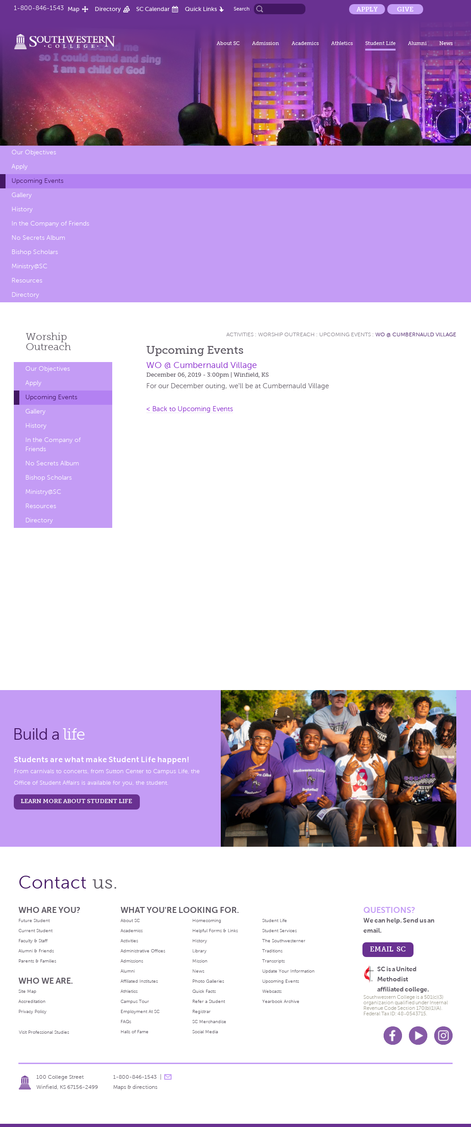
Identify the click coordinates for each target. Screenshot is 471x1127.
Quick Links (201, 9)
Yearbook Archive (280, 1001)
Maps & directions (135, 1087)
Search (242, 8)
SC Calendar (153, 9)
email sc (388, 949)
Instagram (443, 1035)
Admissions (132, 960)
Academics (305, 43)
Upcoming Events (37, 180)
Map (74, 9)
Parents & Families (37, 960)
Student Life (380, 43)
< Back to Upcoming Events (189, 409)
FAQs (126, 1021)
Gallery (21, 195)
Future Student (34, 920)
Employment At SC (140, 1011)
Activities (239, 334)
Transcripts (273, 960)
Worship (48, 341)
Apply (367, 9)
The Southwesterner (283, 940)
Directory (108, 9)
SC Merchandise (209, 1021)
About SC (228, 43)
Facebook (393, 1035)
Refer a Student (208, 1001)
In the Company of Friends (50, 223)
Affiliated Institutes (139, 981)
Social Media (205, 1031)
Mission (199, 960)
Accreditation (32, 1001)
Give (405, 9)
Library (199, 950)
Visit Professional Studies (44, 1032)
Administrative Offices (143, 950)
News (446, 43)
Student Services (279, 930)
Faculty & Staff (32, 940)
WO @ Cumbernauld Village (415, 334)
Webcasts (271, 991)
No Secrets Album (38, 237)
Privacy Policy (32, 1011)
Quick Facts (204, 991)
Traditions (272, 950)
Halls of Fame (135, 1031)
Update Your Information (288, 971)
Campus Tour (135, 1001)
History (22, 209)
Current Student (35, 930)
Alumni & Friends (36, 950)
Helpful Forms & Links (215, 930)
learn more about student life (76, 801)
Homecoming (206, 920)
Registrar (201, 1011)
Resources (26, 280)
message (168, 1077)
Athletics (342, 43)
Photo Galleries (208, 981)
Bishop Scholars (34, 252)
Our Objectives (33, 152)
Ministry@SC (29, 266)
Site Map (27, 991)
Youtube (418, 1035)
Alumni (417, 43)
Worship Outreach (286, 334)
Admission (265, 43)
